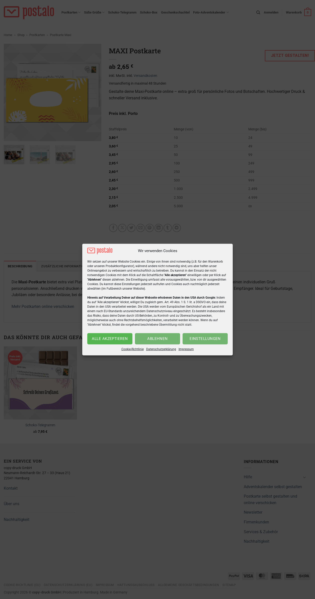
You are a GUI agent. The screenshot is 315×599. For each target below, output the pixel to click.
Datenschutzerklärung (161, 349)
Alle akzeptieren (110, 338)
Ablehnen (157, 338)
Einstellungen (205, 338)
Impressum (186, 349)
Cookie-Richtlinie (132, 349)
